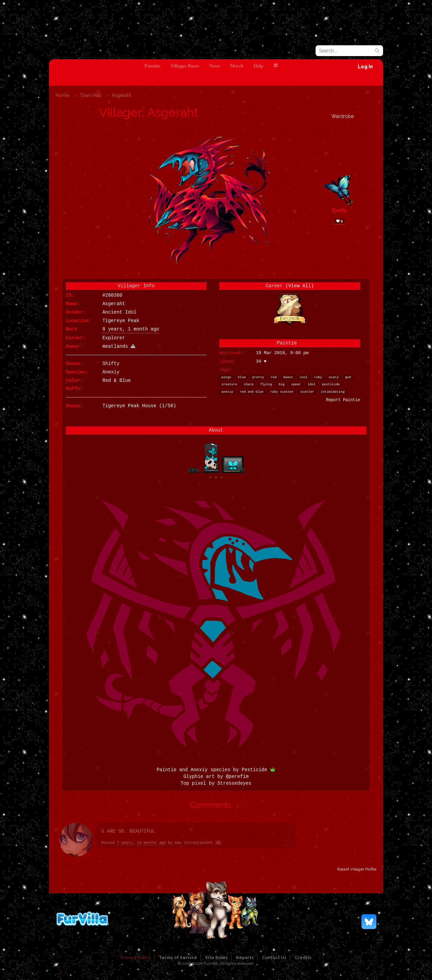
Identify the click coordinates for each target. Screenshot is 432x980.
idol (311, 384)
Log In (365, 66)
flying (266, 384)
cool (303, 377)
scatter (307, 392)
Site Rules (216, 957)
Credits (303, 957)
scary (334, 377)
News (214, 66)
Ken (178, 843)
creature (229, 384)
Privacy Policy (135, 957)
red (274, 377)
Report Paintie (343, 400)
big (282, 384)
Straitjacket (203, 843)
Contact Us (274, 957)
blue (242, 377)
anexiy (227, 392)
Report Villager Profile (356, 869)
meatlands (118, 346)
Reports (245, 957)
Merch (236, 66)
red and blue (251, 392)
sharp (248, 384)
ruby (318, 377)
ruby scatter (282, 392)
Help (258, 66)
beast (288, 377)
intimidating (332, 392)
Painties (152, 66)
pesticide (331, 384)
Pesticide (258, 770)
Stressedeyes (234, 783)
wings (226, 377)
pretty (258, 377)
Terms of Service (178, 957)
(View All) (300, 286)
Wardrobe (342, 116)
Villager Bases (184, 66)
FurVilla (95, 48)
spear (296, 384)
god (348, 377)
